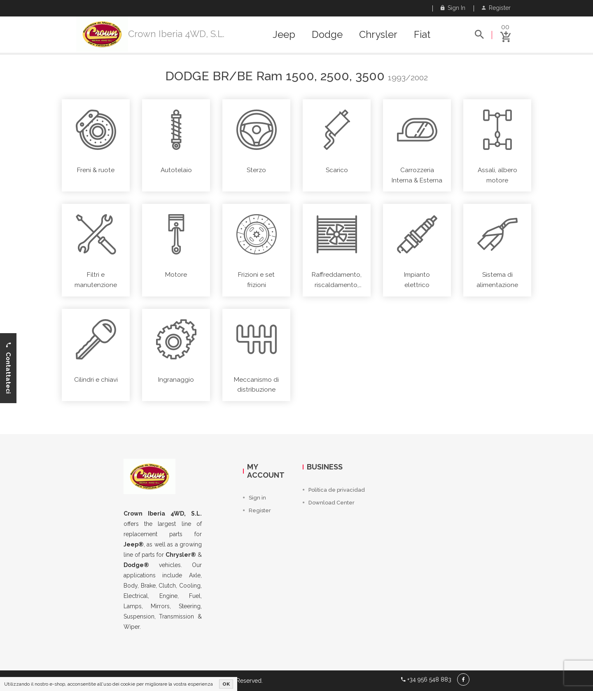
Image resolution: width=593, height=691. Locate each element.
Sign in (453, 8)
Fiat (422, 34)
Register (496, 8)
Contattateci (8, 368)
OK (226, 684)
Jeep (284, 34)
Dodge (327, 34)
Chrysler (378, 34)
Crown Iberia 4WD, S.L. (176, 33)
